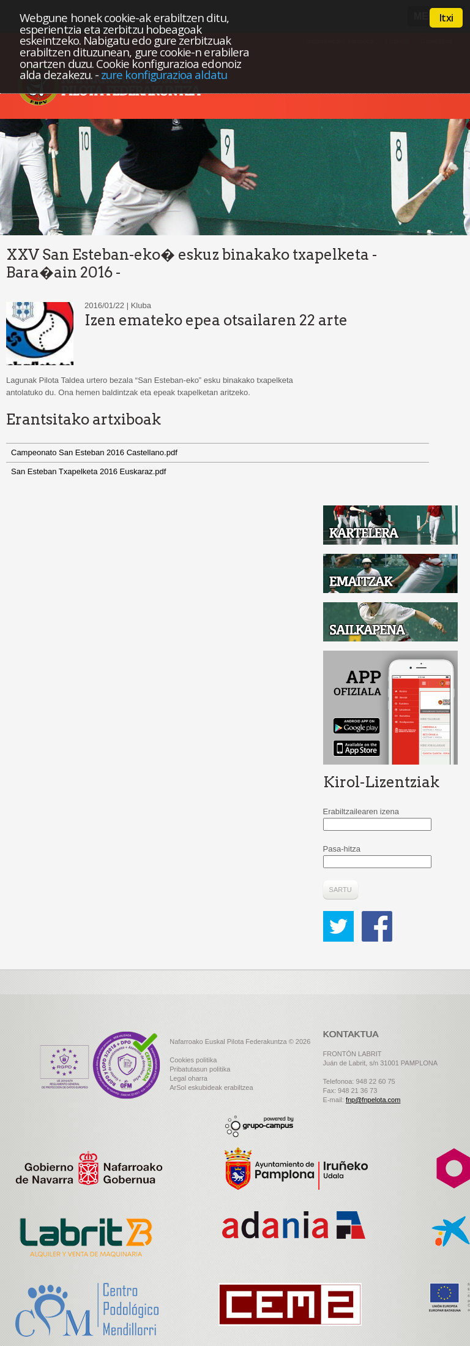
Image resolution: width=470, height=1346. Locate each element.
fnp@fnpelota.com (373, 1099)
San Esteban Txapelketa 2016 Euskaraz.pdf (88, 471)
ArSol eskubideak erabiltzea (211, 1087)
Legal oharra (188, 1078)
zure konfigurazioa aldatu (164, 74)
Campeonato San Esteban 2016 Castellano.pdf (94, 452)
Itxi (446, 18)
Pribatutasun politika (200, 1069)
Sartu (340, 889)
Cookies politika (193, 1060)
